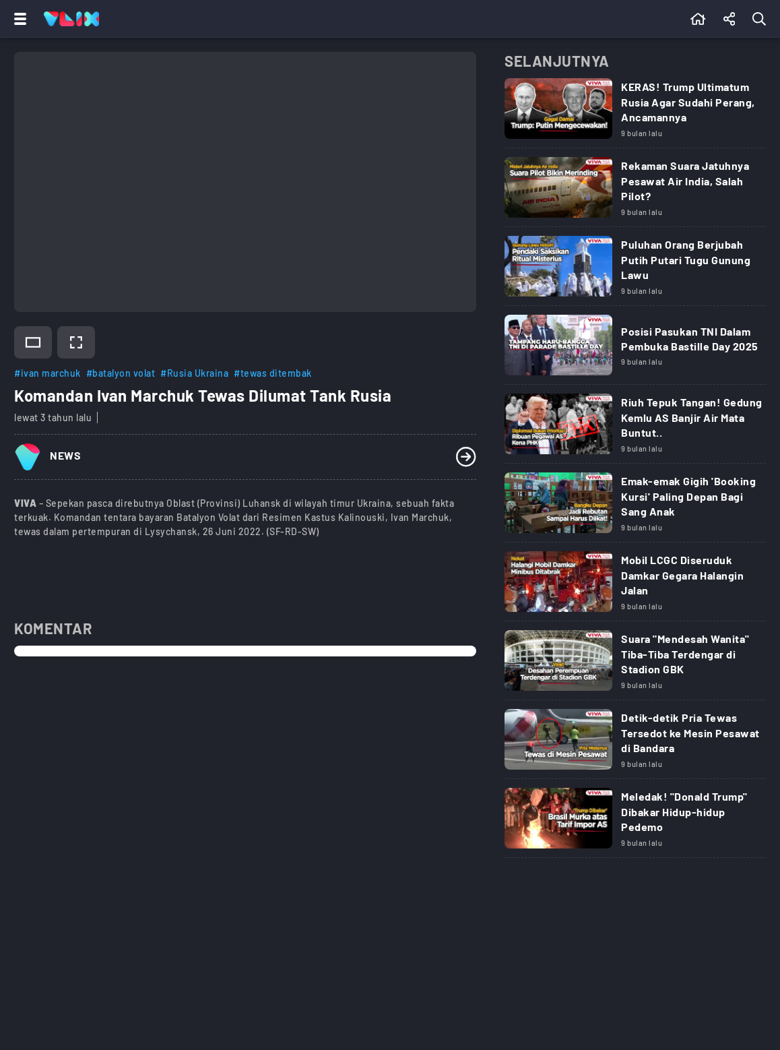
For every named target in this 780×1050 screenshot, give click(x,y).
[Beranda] (698, 19)
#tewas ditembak (273, 373)
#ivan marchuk (47, 373)
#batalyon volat (121, 373)
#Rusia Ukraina (194, 373)
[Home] (71, 19)
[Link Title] (635, 113)
